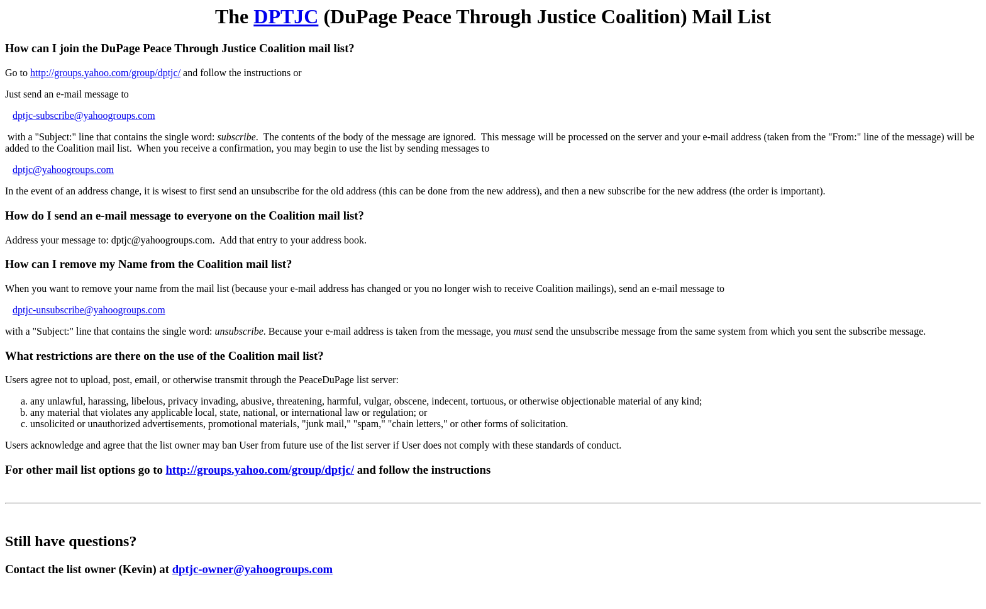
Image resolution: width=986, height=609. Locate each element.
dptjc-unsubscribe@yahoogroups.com (89, 309)
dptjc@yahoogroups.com (63, 169)
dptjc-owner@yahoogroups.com (252, 569)
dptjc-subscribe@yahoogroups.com (84, 115)
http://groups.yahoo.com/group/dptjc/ (105, 72)
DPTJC (285, 16)
